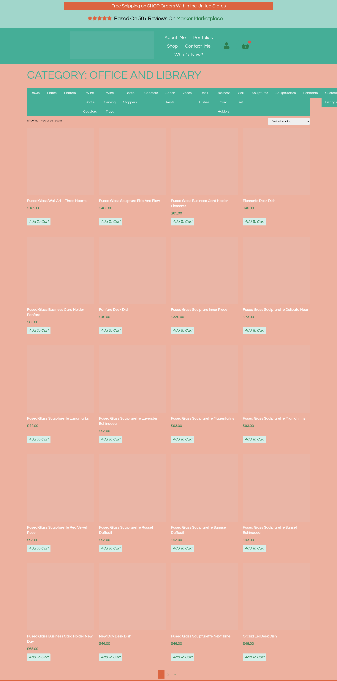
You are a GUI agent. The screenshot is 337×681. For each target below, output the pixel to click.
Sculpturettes (286, 93)
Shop (172, 46)
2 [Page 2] (168, 674)
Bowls (35, 93)
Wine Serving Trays (110, 102)
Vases (187, 93)
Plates (52, 93)
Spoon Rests (170, 97)
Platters (70, 93)
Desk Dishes (204, 97)
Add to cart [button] (39, 222)
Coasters (151, 93)
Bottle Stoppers (130, 97)
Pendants (310, 93)
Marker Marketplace (199, 18)
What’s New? (188, 54)
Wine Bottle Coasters (90, 102)
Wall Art (241, 97)
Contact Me (198, 46)
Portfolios (203, 37)
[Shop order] (289, 121)
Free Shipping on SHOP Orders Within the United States (168, 6)
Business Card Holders (223, 102)
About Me (175, 37)
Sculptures (260, 93)
